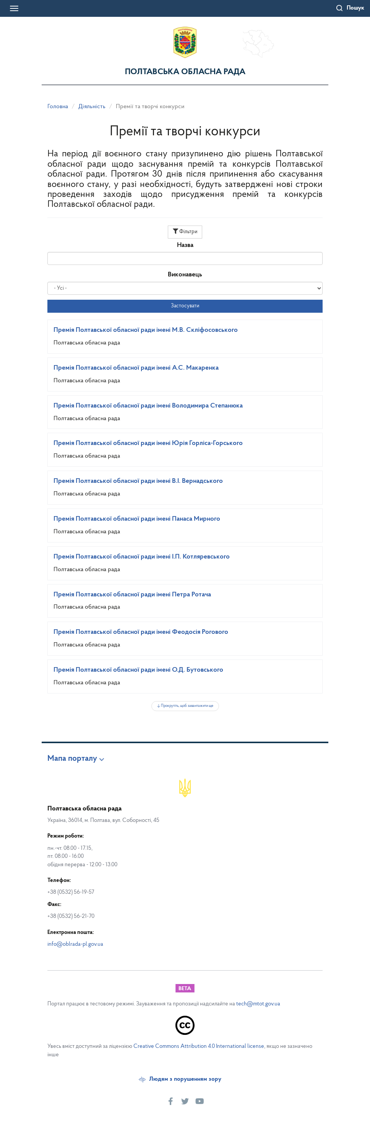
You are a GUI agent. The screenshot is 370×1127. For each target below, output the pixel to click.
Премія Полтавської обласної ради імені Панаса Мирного (137, 519)
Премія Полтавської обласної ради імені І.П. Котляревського (142, 556)
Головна (57, 107)
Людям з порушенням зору (185, 1079)
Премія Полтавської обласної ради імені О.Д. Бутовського (138, 670)
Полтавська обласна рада (185, 72)
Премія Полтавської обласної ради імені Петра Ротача (132, 594)
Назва (185, 245)
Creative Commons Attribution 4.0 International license (198, 1046)
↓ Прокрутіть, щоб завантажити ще (185, 706)
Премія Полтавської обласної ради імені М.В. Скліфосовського (146, 330)
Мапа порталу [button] (72, 759)
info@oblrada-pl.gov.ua (75, 944)
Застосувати (185, 306)
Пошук (355, 8)
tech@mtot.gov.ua (258, 1004)
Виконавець (185, 274)
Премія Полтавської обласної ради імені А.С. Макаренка (136, 368)
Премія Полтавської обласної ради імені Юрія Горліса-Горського (148, 443)
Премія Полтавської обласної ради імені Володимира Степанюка (148, 405)
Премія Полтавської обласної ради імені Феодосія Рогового (141, 632)
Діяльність (91, 107)
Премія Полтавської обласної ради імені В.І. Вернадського (138, 481)
